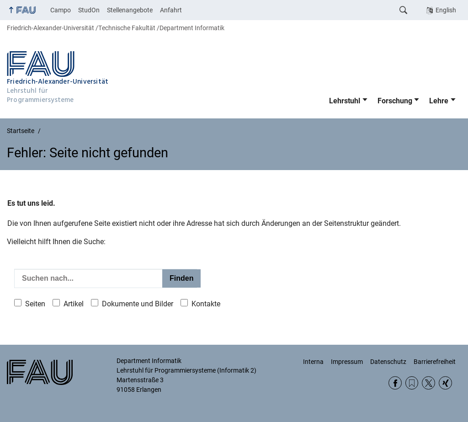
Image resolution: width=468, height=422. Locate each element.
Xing (445, 383)
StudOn (89, 10)
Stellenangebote (130, 10)
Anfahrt (171, 10)
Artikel (74, 303)
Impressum (347, 361)
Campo (60, 10)
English (446, 10)
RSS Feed (412, 383)
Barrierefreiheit (435, 361)
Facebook (395, 383)
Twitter (428, 383)
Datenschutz (388, 361)
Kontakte (205, 303)
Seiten (35, 303)
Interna (313, 361)
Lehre (438, 100)
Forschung (395, 100)
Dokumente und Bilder (137, 303)
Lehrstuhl (344, 100)
